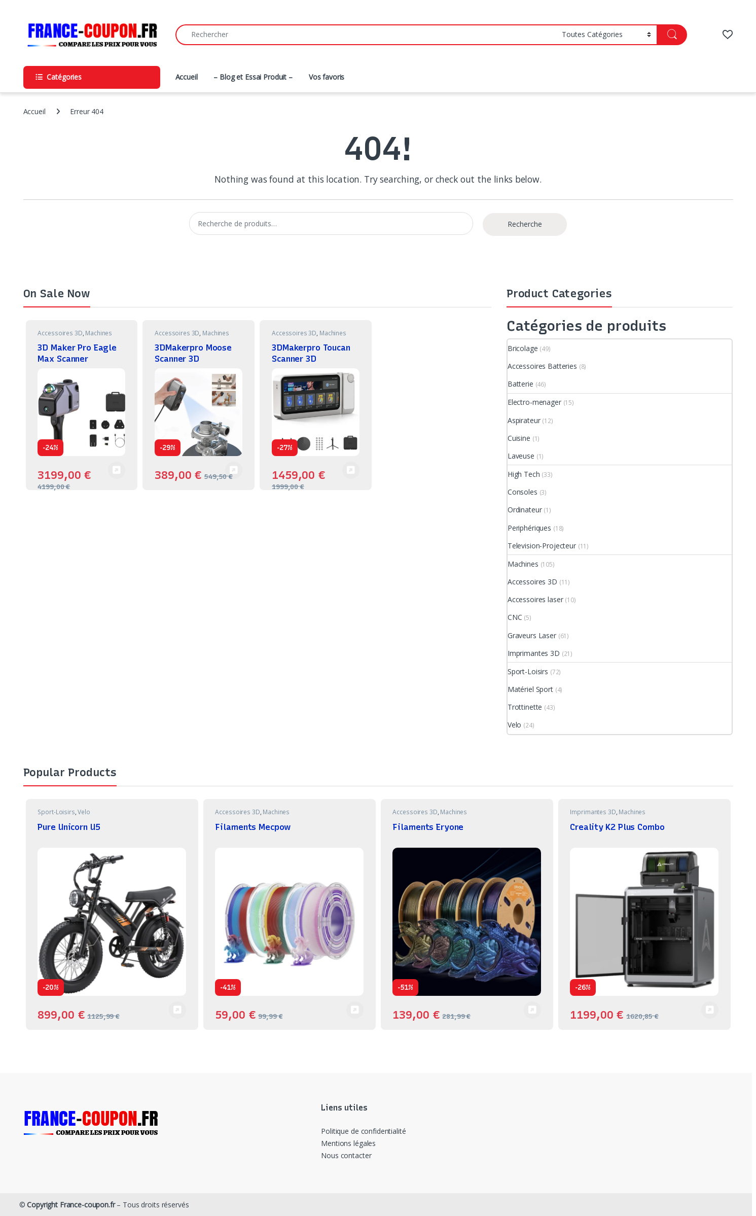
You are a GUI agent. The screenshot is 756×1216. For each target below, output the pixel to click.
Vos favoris (326, 77)
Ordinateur (525, 509)
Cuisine (519, 438)
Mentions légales (348, 1143)
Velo (514, 724)
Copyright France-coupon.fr (71, 1204)
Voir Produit (233, 470)
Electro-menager (534, 402)
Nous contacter (346, 1155)
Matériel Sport (530, 689)
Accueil (186, 77)
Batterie (520, 384)
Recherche (525, 224)
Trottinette (525, 707)
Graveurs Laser (532, 635)
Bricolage (523, 348)
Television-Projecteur (542, 545)
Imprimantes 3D (534, 653)
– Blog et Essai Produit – (253, 77)
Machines (98, 333)
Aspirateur (524, 420)
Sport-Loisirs (528, 671)
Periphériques (529, 528)
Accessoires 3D (60, 333)
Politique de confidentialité (363, 1131)
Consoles (522, 492)
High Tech (524, 474)
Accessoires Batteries (542, 366)
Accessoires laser (535, 599)
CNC (515, 617)
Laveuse (521, 456)
